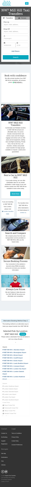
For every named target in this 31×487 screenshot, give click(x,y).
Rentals (23, 18)
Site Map (3, 453)
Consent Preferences (17, 444)
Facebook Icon (2, 471)
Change (22, 334)
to (13, 349)
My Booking (4, 437)
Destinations (4, 457)
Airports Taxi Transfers (10, 475)
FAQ (2, 461)
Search (15, 57)
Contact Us (4, 433)
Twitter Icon (6, 471)
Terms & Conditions (17, 433)
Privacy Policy (15, 437)
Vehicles (3, 465)
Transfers (9, 18)
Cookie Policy (15, 441)
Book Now (15, 194)
